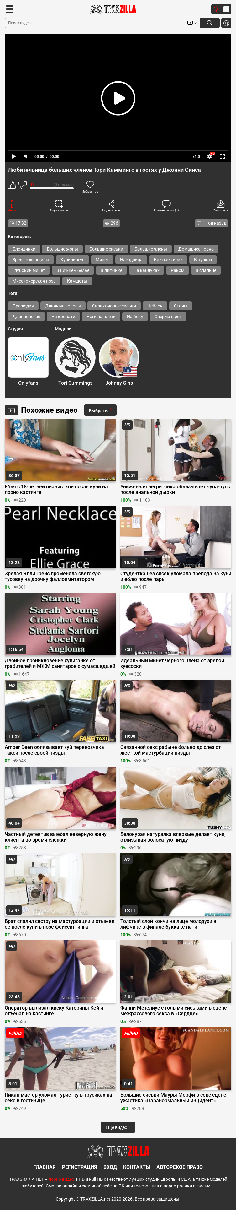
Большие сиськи (106, 249)
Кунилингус (72, 259)
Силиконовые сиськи (114, 305)
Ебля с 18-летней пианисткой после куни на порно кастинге (56, 489)
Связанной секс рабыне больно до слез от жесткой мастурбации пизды (170, 750)
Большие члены (150, 249)
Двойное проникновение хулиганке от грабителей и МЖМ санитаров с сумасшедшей (60, 663)
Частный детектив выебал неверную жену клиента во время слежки (56, 837)
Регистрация (79, 1167)
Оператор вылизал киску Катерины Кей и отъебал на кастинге (54, 1011)
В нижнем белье (72, 270)
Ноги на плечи (101, 316)
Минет (102, 259)
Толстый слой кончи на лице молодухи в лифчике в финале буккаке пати (168, 924)
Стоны (180, 305)
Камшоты (77, 281)
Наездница (131, 259)
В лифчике (111, 270)
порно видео (61, 1179)
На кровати (63, 316)
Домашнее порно (196, 249)
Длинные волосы (63, 305)
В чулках (203, 259)
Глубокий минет (29, 270)
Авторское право (179, 1167)
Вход (110, 1167)
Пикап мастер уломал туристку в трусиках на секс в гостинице (58, 1098)
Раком (177, 270)
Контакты (136, 1167)
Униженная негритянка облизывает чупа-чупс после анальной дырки (175, 489)
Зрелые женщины (31, 259)
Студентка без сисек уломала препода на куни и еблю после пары (175, 576)
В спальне (206, 270)
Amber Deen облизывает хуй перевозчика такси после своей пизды (54, 750)
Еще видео (118, 1127)
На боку (135, 316)
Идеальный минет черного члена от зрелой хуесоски (172, 663)
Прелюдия (23, 305)
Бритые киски (168, 259)
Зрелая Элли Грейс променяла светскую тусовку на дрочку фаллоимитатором (53, 576)
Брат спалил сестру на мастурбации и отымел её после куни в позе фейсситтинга (59, 924)
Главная (44, 1167)
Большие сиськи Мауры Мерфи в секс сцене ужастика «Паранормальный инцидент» (173, 1098)
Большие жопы (62, 249)
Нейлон (155, 305)
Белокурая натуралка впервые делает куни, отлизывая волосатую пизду (173, 837)
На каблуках (147, 270)
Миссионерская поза (34, 281)
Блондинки (24, 249)
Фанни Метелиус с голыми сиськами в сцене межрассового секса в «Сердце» (173, 1011)
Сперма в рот (168, 316)
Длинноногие (26, 316)
